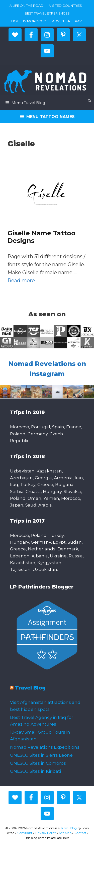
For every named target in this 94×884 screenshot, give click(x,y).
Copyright (24, 833)
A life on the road (26, 6)
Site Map (65, 833)
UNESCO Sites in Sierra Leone (41, 755)
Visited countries (65, 6)
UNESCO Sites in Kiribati (35, 771)
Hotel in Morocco (28, 21)
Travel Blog (30, 688)
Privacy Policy (45, 833)
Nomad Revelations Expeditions (44, 747)
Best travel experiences (47, 13)
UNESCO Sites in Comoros (38, 763)
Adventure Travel (68, 21)
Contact (80, 833)
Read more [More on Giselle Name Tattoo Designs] (21, 280)
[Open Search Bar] (89, 100)
